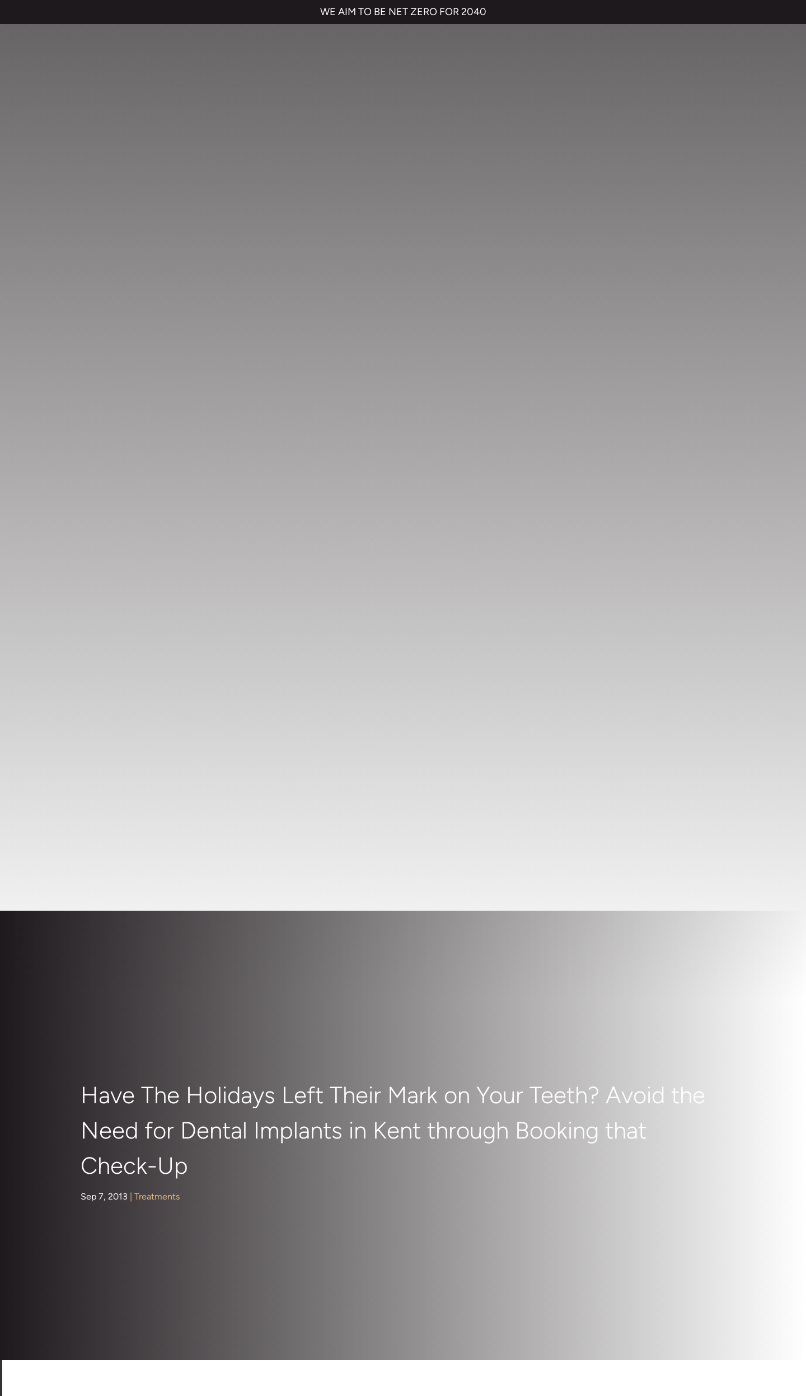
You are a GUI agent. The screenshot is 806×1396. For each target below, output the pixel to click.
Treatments (157, 288)
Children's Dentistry (129, 554)
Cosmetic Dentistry (128, 573)
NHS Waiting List (603, 1052)
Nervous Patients (123, 691)
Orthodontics (116, 711)
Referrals (642, 1020)
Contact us (578, 1020)
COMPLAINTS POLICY (248, 1303)
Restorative (112, 750)
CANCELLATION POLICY (338, 1303)
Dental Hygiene (121, 593)
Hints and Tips (118, 672)
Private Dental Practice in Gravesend (99, 1342)
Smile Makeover (392, 1109)
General (105, 652)
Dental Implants (121, 612)
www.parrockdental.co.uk (303, 914)
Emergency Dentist (398, 1132)
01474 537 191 (390, 1184)
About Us (108, 533)
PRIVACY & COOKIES (162, 1303)
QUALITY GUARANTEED (433, 1303)
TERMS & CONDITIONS (73, 1303)
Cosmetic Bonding (397, 1087)
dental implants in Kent (647, 844)
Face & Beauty (118, 632)
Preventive (111, 730)
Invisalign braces (392, 1042)
